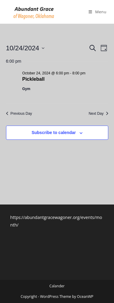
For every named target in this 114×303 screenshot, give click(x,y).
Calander (56, 286)
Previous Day (19, 113)
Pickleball (33, 79)
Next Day (98, 113)
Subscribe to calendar (53, 132)
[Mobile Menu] (97, 11)
